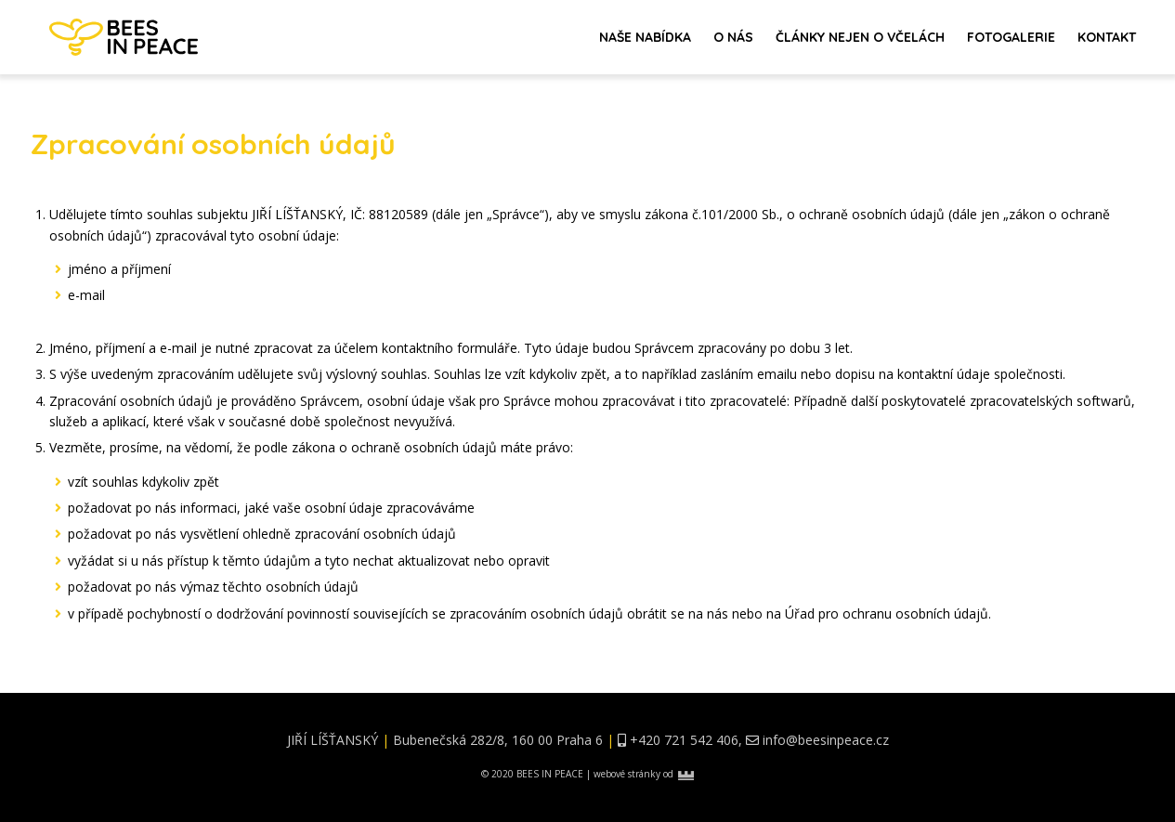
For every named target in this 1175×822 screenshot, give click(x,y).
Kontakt (1106, 37)
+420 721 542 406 (684, 740)
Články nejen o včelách (860, 37)
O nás (733, 37)
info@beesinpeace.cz (826, 740)
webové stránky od (644, 773)
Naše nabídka (645, 37)
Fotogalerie (1011, 37)
